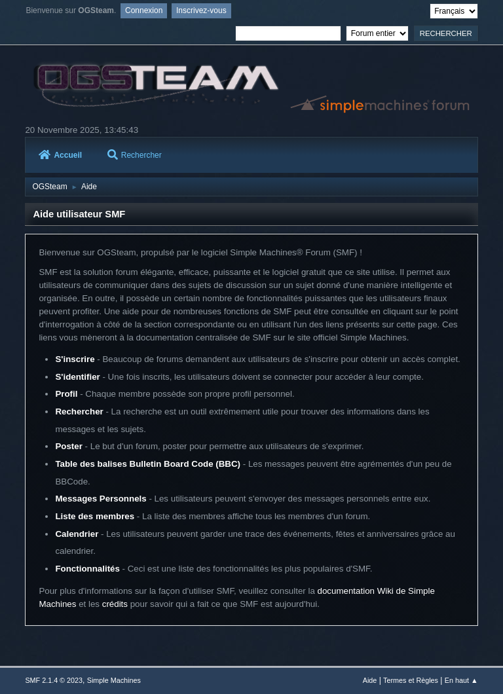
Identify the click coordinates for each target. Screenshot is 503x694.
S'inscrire (74, 359)
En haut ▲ (461, 680)
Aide (370, 680)
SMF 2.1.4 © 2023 (54, 680)
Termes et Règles (410, 680)
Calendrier (76, 534)
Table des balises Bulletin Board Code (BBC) (147, 464)
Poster (68, 446)
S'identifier (77, 377)
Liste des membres (94, 516)
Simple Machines (114, 680)
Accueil (60, 155)
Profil (66, 394)
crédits (115, 604)
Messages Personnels (100, 498)
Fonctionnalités (87, 569)
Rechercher (134, 155)
